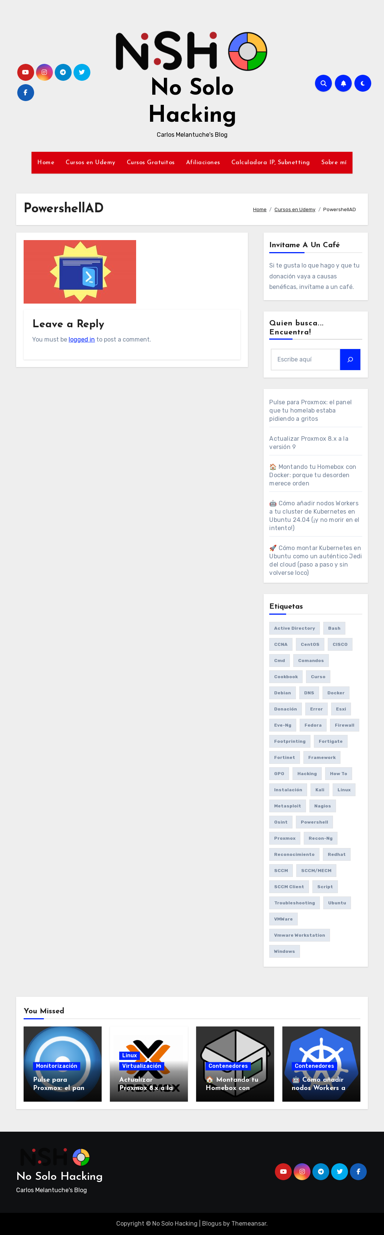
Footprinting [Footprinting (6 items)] (290, 741)
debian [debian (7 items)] (282, 692)
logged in (82, 339)
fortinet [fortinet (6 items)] (284, 757)
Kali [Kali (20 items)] (319, 789)
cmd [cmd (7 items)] (279, 660)
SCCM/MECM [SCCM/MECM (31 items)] (316, 870)
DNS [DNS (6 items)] (309, 692)
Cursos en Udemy (91, 163)
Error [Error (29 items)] (316, 709)
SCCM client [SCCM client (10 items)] (289, 886)
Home (45, 163)
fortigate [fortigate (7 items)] (331, 741)
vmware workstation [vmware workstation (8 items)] (299, 935)
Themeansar (248, 1223)
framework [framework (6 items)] (322, 757)
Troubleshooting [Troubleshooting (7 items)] (294, 902)
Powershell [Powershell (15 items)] (314, 822)
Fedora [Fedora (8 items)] (313, 725)
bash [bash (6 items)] (334, 628)
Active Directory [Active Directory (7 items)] (294, 628)
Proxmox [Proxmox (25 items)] (285, 838)
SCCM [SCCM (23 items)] (281, 870)
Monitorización (56, 1066)
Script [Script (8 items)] (325, 886)
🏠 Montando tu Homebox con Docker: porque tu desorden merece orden (312, 475)
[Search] (350, 359)
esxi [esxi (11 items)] (341, 709)
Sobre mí (334, 163)
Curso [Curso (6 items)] (318, 676)
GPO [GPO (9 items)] (279, 773)
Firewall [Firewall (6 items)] (344, 725)
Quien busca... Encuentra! (296, 328)
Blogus (212, 1223)
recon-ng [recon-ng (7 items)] (321, 838)
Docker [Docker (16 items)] (336, 692)
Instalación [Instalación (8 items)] (288, 789)
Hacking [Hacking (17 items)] (307, 773)
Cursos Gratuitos (151, 163)
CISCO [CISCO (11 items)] (340, 644)
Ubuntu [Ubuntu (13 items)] (337, 902)
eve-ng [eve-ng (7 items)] (282, 725)
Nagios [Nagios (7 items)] (322, 806)
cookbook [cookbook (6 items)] (286, 676)
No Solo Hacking (59, 1177)
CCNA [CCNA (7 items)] (281, 644)
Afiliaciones (203, 163)
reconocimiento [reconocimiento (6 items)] (294, 854)
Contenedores (228, 1066)
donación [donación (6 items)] (285, 709)
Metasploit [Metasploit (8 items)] (287, 806)
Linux (129, 1055)
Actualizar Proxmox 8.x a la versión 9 (146, 1088)
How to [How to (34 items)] (338, 773)
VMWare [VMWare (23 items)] (283, 919)
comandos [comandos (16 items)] (311, 660)
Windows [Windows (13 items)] (284, 951)
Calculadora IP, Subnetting (270, 163)
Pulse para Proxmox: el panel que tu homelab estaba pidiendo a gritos (310, 410)
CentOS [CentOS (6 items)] (310, 644)
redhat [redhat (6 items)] (337, 854)
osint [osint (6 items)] (281, 822)
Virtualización (141, 1066)
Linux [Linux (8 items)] (344, 789)
